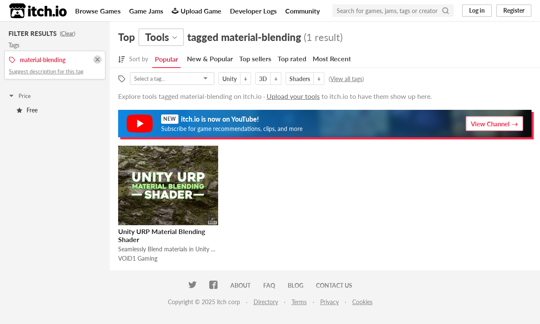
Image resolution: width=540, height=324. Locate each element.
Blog (295, 285)
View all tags (346, 78)
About (240, 285)
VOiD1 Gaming (137, 258)
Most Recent (332, 58)
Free (27, 110)
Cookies (362, 301)
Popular (166, 59)
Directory (266, 301)
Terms (299, 301)
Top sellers (255, 58)
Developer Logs (253, 11)
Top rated (292, 58)
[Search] (445, 10)
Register (513, 10)
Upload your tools (293, 96)
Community (302, 11)
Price (19, 96)
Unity (229, 78)
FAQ (269, 285)
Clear (67, 33)
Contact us (334, 285)
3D (263, 78)
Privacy (329, 301)
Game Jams (146, 11)
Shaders (299, 78)
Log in (477, 10)
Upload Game (196, 11)
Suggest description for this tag (46, 71)
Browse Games (98, 11)
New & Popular (210, 58)
